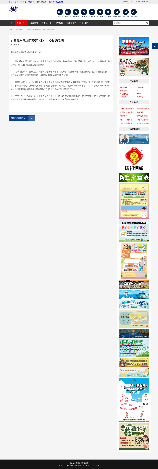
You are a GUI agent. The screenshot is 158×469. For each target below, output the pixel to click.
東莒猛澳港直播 (126, 123)
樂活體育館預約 (143, 108)
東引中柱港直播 (143, 119)
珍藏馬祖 (34, 23)
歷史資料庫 (46, 23)
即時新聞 (19, 29)
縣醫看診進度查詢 (127, 112)
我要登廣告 (72, 23)
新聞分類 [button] (21, 23)
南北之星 (140, 90)
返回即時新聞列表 (23, 118)
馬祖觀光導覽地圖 (127, 108)
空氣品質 (140, 112)
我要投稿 (59, 23)
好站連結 (84, 23)
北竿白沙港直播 (126, 119)
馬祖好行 (140, 97)
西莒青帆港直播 (143, 123)
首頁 (10, 29)
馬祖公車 (123, 97)
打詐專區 (123, 116)
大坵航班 (140, 94)
